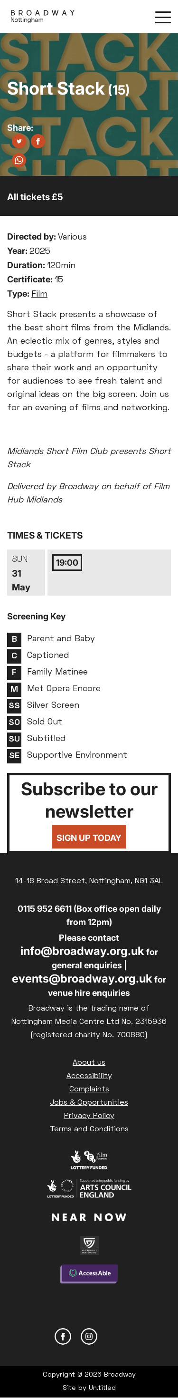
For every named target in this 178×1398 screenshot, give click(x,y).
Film (39, 294)
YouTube (115, 1336)
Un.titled (102, 1388)
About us (89, 1063)
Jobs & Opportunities (89, 1102)
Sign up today (89, 838)
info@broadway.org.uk (82, 951)
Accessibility (89, 1076)
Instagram (89, 1336)
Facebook (63, 1336)
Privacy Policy (89, 1116)
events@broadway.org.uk (82, 978)
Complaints (89, 1089)
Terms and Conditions (89, 1129)
